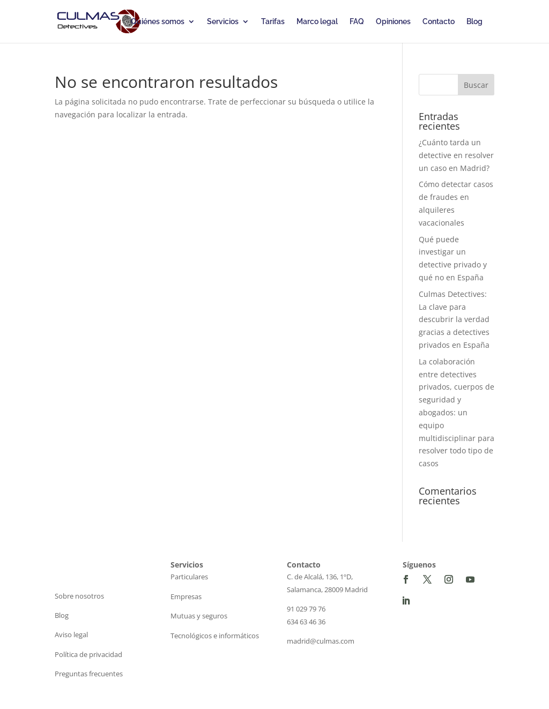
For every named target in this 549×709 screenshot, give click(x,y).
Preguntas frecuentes (89, 673)
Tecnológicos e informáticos (214, 635)
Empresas (186, 596)
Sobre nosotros (79, 596)
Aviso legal (71, 634)
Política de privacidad (88, 654)
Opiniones (393, 22)
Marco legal (317, 22)
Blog (474, 22)
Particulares (189, 576)
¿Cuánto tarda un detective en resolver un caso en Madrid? (456, 155)
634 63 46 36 (306, 621)
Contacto (438, 22)
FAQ (357, 22)
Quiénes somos (157, 22)
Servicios (223, 22)
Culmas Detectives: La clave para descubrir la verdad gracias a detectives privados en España (454, 319)
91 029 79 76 (306, 609)
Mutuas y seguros (198, 616)
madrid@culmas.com (320, 641)
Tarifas (273, 22)
